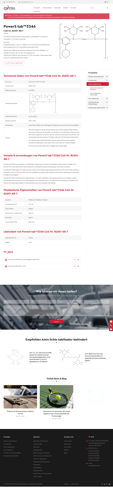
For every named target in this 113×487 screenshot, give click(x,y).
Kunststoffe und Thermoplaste (42, 474)
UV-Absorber (92, 80)
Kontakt (73, 8)
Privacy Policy (75, 484)
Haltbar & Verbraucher (39, 459)
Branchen (57, 8)
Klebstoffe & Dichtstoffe (40, 441)
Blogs (65, 453)
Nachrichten (67, 447)
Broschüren (67, 444)
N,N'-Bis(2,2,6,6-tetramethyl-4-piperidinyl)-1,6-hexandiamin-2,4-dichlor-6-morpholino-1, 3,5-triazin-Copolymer (41, 17)
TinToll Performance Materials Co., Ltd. (19, 484)
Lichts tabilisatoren (25, 15)
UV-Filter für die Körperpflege (93, 103)
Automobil (36, 447)
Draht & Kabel (37, 477)
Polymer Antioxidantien (96, 76)
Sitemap (66, 484)
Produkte (37, 8)
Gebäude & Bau (37, 450)
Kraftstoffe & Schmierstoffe (41, 462)
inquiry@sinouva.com (27, 2)
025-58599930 (10, 2)
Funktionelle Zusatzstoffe (96, 108)
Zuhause (9, 15)
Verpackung (36, 465)
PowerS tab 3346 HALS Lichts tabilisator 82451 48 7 (22, 259)
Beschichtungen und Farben (41, 453)
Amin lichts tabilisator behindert (42, 15)
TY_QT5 (91, 437)
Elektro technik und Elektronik (42, 456)
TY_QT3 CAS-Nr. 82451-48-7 (14, 63)
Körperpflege (37, 468)
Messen (66, 450)
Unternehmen (47, 8)
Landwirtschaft (37, 444)
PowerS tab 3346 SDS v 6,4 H (15, 266)
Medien (65, 8)
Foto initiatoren (93, 98)
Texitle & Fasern (38, 471)
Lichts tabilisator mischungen (95, 93)
